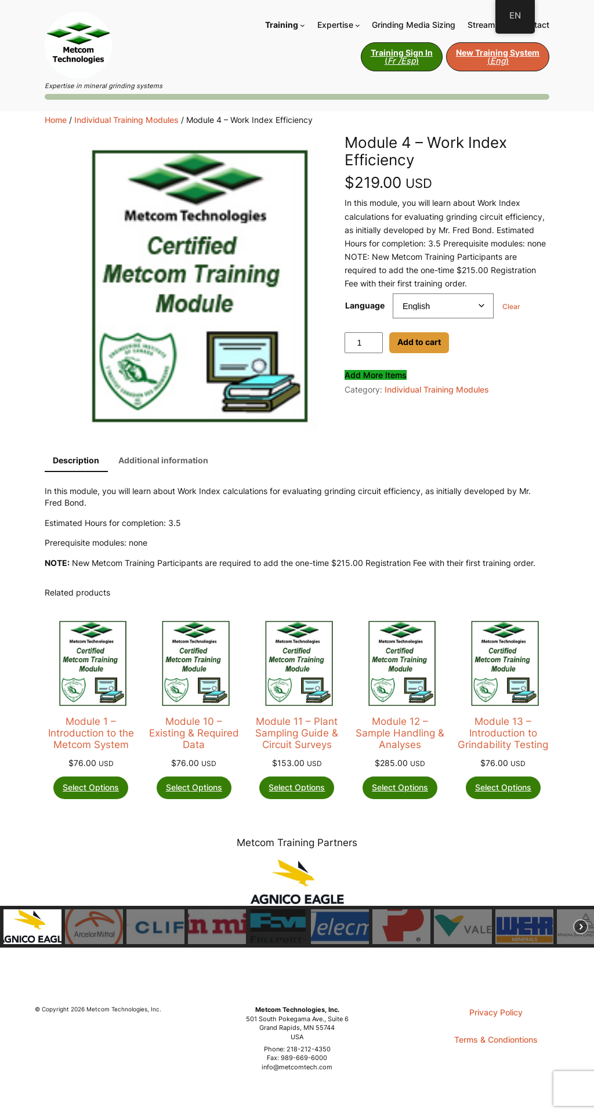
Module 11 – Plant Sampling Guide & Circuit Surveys (296, 733)
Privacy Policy (496, 1012)
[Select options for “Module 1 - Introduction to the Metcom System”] (90, 787)
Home (56, 120)
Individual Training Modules (126, 120)
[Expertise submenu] (357, 24)
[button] (32, 926)
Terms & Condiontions (496, 1039)
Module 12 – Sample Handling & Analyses (400, 733)
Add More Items (376, 375)
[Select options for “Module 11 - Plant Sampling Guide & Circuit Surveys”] (296, 787)
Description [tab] (76, 460)
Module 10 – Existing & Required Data (194, 733)
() (402, 57)
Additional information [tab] (163, 460)
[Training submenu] (302, 24)
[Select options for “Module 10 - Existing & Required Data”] (194, 787)
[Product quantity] (364, 342)
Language (365, 305)
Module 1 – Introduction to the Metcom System (91, 733)
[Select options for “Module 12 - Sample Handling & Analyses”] (400, 787)
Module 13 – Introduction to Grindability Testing (503, 733)
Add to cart (419, 342)
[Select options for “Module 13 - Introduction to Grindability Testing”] (503, 787)
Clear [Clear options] (511, 306)
